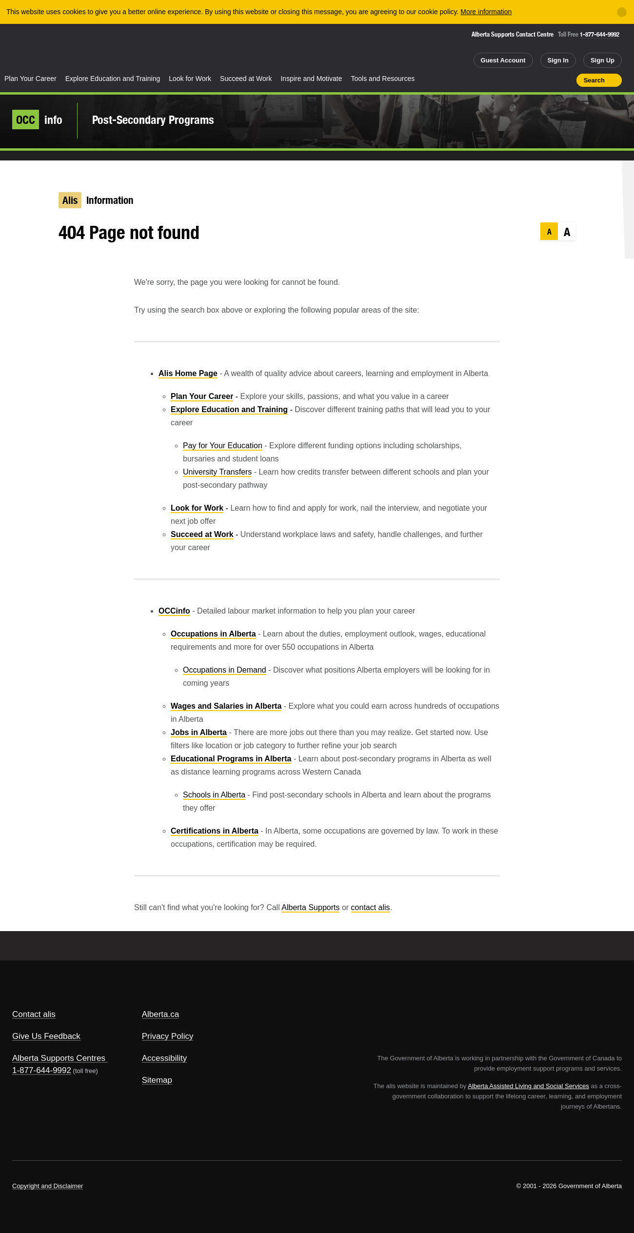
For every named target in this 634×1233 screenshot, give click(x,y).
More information (486, 12)
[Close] (622, 12)
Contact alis (34, 1014)
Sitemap (157, 1080)
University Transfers (217, 472)
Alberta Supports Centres (58, 1058)
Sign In (558, 60)
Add (531, 80)
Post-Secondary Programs (153, 119)
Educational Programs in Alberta (231, 759)
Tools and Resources (383, 78)
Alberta (38, 49)
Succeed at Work (246, 78)
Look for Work (190, 78)
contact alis (370, 907)
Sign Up (602, 60)
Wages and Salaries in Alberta (226, 706)
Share (513, 80)
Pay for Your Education (222, 445)
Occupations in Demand (224, 670)
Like (548, 79)
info (37, 119)
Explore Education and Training (112, 78)
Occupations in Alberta (213, 634)
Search (594, 80)
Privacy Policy (168, 1036)
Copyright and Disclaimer (47, 1186)
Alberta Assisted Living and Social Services (528, 1086)
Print (566, 80)
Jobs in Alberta (199, 732)
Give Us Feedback (46, 1036)
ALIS (104, 48)
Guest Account (503, 60)
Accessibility (164, 1058)
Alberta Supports (310, 907)
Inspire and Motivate (311, 78)
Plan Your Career (30, 78)
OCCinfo (174, 611)
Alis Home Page (188, 373)
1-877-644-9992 (599, 34)
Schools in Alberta (214, 795)
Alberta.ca (160, 1014)
